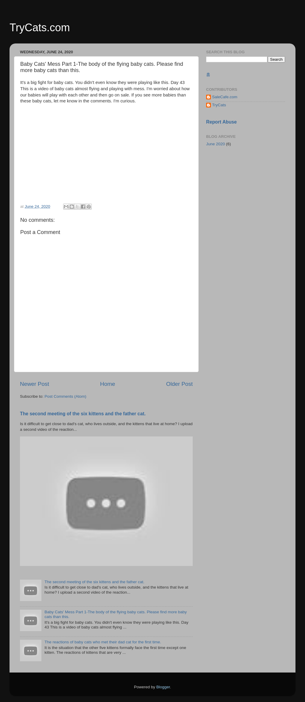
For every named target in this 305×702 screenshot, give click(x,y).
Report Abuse (221, 121)
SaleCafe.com (224, 97)
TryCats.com (40, 27)
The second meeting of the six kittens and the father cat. (83, 413)
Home (107, 384)
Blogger (163, 687)
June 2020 (215, 144)
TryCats (219, 105)
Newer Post (34, 384)
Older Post (179, 384)
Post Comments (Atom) (65, 396)
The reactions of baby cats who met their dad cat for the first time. (102, 642)
